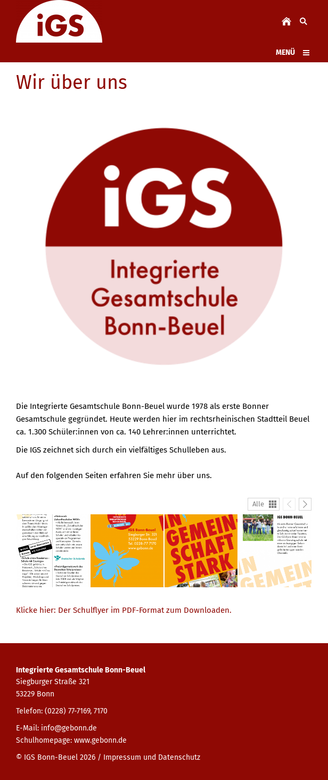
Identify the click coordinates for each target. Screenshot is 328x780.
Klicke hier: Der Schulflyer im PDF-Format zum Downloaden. (124, 610)
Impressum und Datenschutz (151, 757)
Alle (258, 504)
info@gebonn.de (69, 728)
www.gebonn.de (100, 740)
